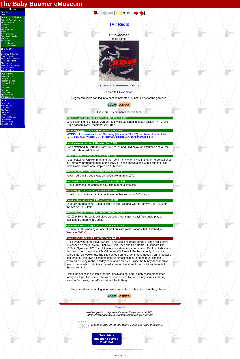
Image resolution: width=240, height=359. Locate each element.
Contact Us (6, 119)
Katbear (80, 225)
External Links (7, 105)
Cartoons (5, 25)
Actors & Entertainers (10, 20)
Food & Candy (7, 56)
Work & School (7, 70)
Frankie (79, 213)
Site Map (5, 112)
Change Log (6, 124)
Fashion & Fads (8, 81)
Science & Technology (11, 65)
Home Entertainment (10, 58)
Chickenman (124, 92)
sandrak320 (81, 118)
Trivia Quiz (5, 12)
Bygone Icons (7, 76)
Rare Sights (6, 92)
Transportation (7, 97)
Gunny (79, 200)
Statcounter (120, 307)
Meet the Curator (8, 117)
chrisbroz (80, 130)
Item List (4, 114)
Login (2, 14)
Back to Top (120, 355)
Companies (6, 78)
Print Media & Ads (9, 36)
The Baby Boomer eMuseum (41, 3)
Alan (78, 143)
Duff (78, 238)
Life (2, 85)
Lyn (78, 190)
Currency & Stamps (9, 54)
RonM (79, 156)
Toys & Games (7, 68)
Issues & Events (8, 83)
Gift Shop (5, 108)
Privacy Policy (7, 121)
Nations (4, 90)
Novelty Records (8, 34)
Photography (6, 63)
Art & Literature (7, 22)
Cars (3, 51)
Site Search (6, 110)
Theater (4, 38)
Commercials (10, 45)
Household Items (8, 61)
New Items (5, 103)
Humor (4, 27)
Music (3, 31)
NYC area (9, 43)
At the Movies (7, 29)
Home (13, 9)
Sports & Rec (7, 94)
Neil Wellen (81, 181)
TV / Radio (5, 41)
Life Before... (6, 88)
